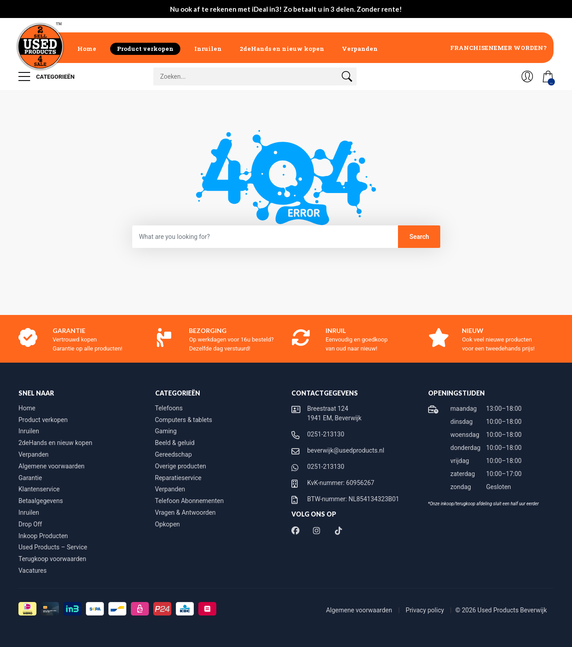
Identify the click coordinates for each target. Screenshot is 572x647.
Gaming (166, 431)
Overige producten (180, 466)
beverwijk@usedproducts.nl (345, 450)
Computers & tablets (183, 419)
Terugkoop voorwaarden (52, 558)
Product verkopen (145, 49)
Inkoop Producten (43, 535)
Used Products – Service (52, 547)
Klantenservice (39, 489)
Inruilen (208, 49)
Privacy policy (426, 610)
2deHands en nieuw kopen (282, 49)
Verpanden (360, 49)
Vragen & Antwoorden (185, 512)
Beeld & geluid (175, 442)
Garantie (30, 477)
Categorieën (46, 76)
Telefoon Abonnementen (189, 500)
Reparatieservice (178, 477)
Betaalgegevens (40, 500)
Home (86, 49)
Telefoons (169, 408)
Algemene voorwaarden (51, 466)
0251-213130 (325, 434)
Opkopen (167, 524)
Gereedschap (173, 454)
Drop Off (30, 524)
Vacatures (32, 570)
